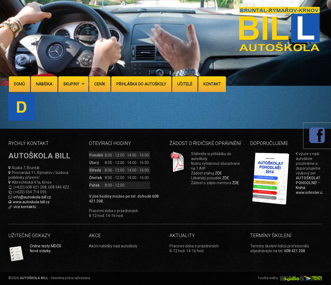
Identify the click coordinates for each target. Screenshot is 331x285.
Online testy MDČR (45, 246)
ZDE (218, 173)
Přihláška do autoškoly (141, 83)
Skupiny (74, 83)
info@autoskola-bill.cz (32, 197)
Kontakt (212, 83)
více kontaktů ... (26, 207)
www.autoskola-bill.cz (31, 202)
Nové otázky (40, 251)
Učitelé (184, 83)
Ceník (99, 83)
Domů (19, 83)
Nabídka (44, 83)
